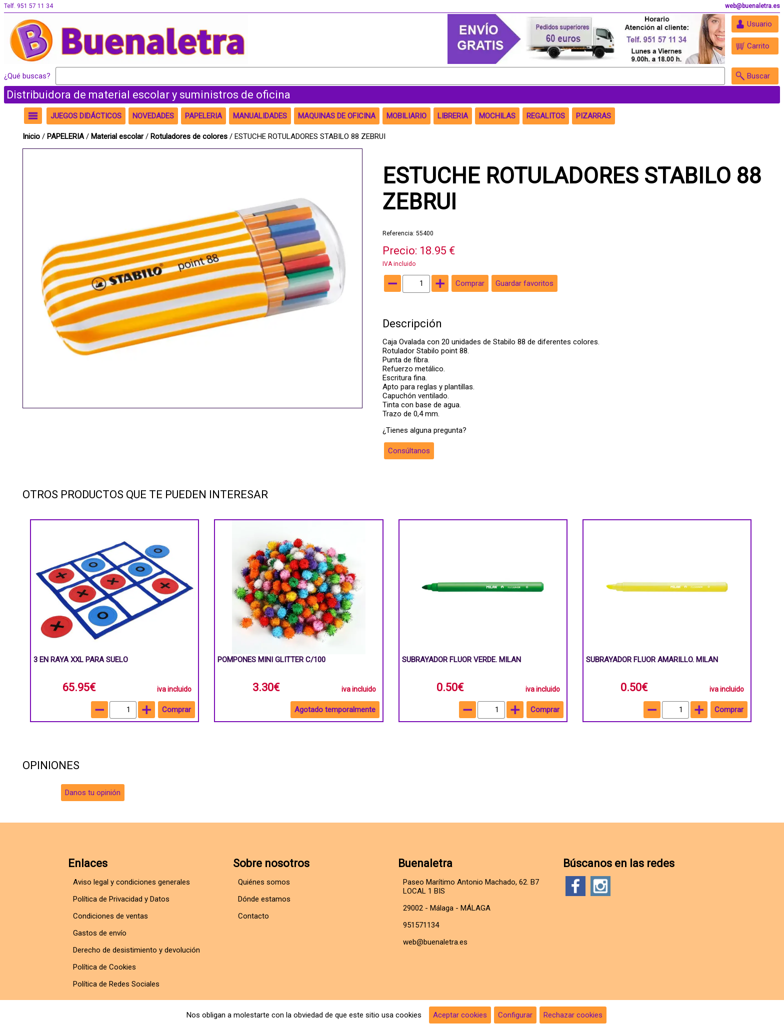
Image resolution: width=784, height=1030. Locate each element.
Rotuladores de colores (190, 136)
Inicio (31, 136)
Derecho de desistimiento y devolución (136, 950)
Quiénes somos (264, 882)
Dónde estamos (264, 899)
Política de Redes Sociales (116, 984)
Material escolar (118, 136)
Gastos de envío (99, 933)
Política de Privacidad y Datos (121, 899)
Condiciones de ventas (110, 916)
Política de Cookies (104, 967)
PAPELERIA (66, 136)
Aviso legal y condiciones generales (131, 882)
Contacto (253, 916)
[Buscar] (390, 76)
